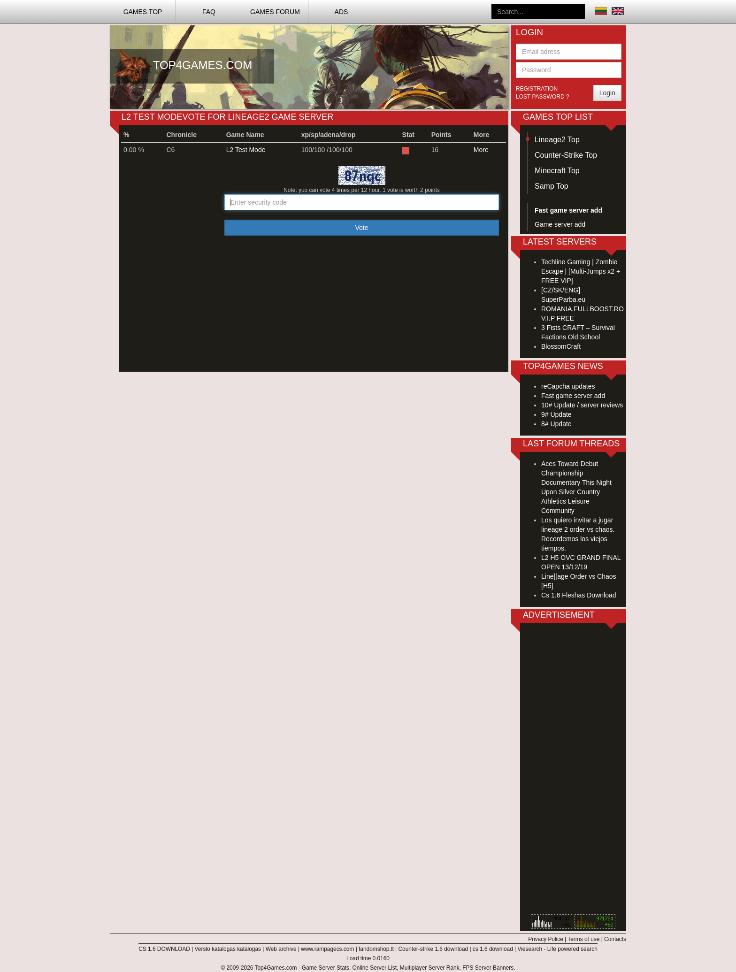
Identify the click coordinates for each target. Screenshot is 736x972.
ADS (341, 11)
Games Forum (275, 11)
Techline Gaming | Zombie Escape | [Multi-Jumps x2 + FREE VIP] (580, 271)
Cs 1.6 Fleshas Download (578, 595)
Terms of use (583, 939)
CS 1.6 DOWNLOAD (164, 949)
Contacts (615, 939)
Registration (537, 88)
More (481, 149)
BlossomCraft (561, 346)
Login (607, 93)
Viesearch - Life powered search (558, 949)
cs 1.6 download (493, 949)
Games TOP (142, 11)
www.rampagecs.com (327, 949)
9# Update (556, 414)
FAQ (208, 11)
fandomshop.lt (376, 949)
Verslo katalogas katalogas (228, 949)
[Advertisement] (313, 301)
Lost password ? (542, 96)
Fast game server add (573, 395)
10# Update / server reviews (582, 405)
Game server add (560, 224)
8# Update (556, 424)
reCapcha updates (568, 386)
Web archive (281, 949)
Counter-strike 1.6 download (433, 949)
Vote (361, 227)
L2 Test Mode (246, 149)
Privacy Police (545, 939)
